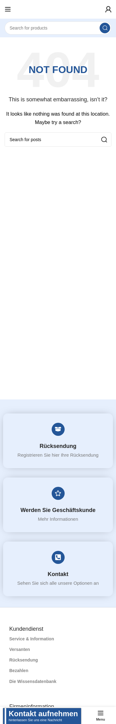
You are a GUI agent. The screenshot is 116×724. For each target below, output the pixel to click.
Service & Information (31, 638)
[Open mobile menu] (8, 9)
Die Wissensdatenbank (32, 681)
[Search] (58, 28)
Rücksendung (58, 446)
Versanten (19, 649)
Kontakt (58, 574)
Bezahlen (18, 670)
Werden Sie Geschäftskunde (58, 510)
